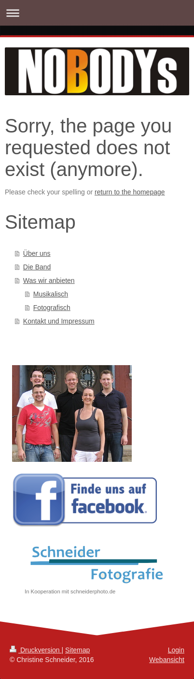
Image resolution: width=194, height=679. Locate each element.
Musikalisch (50, 294)
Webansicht (166, 660)
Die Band (37, 267)
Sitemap (77, 650)
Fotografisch (51, 307)
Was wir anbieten (49, 280)
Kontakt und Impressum (59, 321)
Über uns (37, 253)
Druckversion (35, 650)
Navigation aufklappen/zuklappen (97, 12)
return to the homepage (130, 192)
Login (176, 650)
